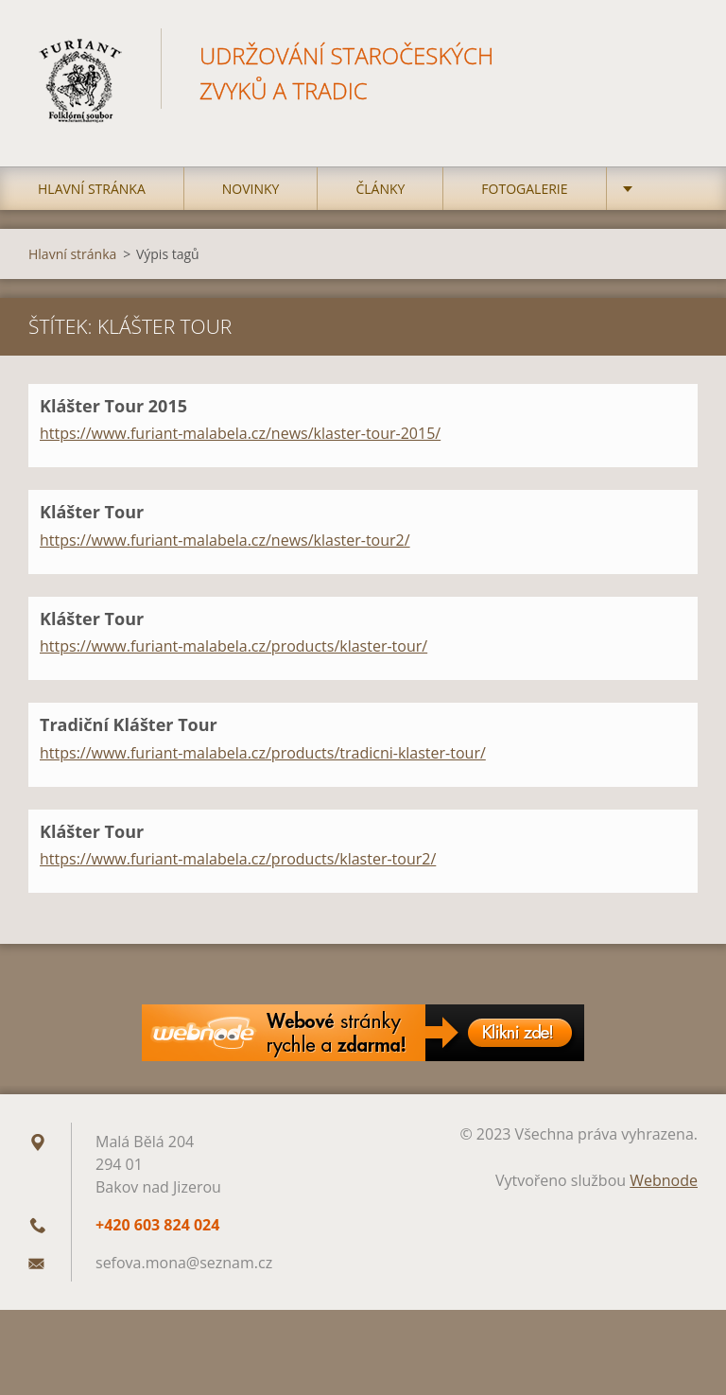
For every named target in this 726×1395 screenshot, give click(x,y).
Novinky (251, 189)
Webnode (664, 1180)
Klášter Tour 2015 (113, 405)
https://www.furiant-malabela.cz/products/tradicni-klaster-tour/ (263, 752)
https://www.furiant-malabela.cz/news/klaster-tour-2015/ (240, 433)
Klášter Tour (92, 511)
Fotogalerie (524, 189)
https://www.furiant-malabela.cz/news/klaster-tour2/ (225, 540)
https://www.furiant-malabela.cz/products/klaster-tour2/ (238, 858)
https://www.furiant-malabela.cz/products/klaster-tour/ (233, 646)
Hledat (677, 55)
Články (380, 189)
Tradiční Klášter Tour (128, 724)
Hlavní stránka (92, 189)
